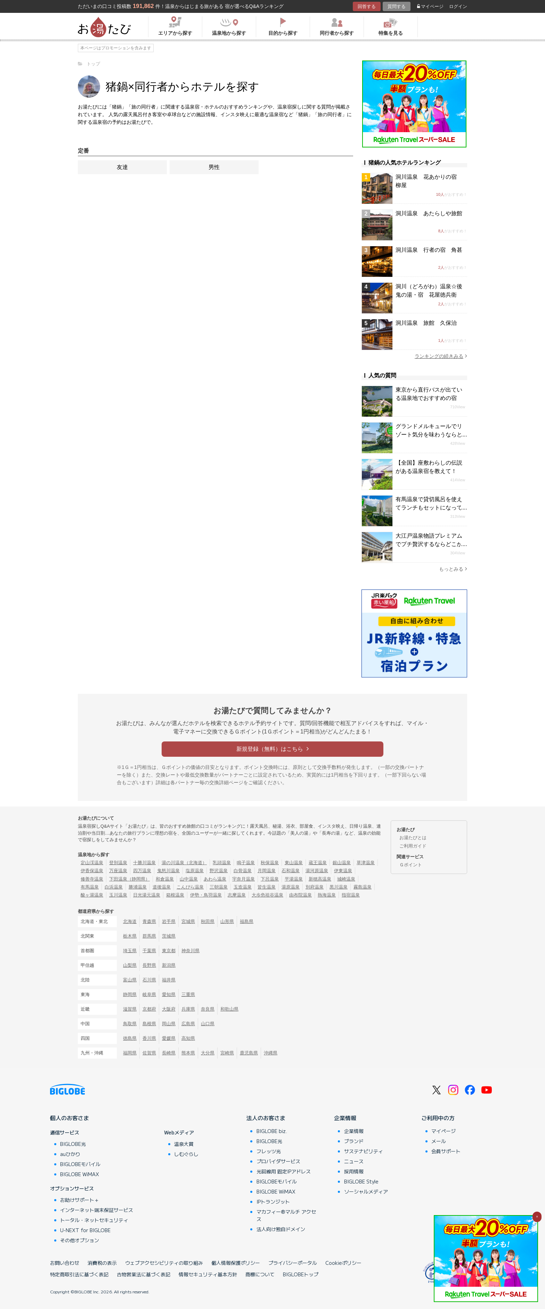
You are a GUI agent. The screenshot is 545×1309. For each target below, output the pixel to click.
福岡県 (130, 1052)
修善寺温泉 (92, 879)
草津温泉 (366, 862)
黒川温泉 (339, 887)
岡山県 (169, 1023)
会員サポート (446, 1151)
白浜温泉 (114, 887)
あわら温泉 (215, 879)
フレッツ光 (269, 1151)
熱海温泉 (327, 895)
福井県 (169, 979)
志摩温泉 (237, 895)
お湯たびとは (412, 837)
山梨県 (130, 965)
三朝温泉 (219, 887)
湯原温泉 (291, 887)
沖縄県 (270, 1052)
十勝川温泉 (144, 862)
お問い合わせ (64, 1262)
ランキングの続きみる (441, 356)
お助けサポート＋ (79, 1199)
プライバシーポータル (292, 1262)
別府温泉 (315, 887)
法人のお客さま (265, 1118)
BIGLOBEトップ (300, 1274)
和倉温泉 (165, 879)
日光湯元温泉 (146, 895)
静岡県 (130, 994)
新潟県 (169, 965)
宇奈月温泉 (243, 879)
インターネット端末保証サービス (96, 1209)
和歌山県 (229, 1009)
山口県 (207, 1023)
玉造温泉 (243, 887)
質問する (397, 6)
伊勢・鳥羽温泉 (206, 895)
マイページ (430, 6)
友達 (122, 167)
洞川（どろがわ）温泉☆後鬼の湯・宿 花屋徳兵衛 (429, 290)
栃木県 (130, 936)
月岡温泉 (267, 870)
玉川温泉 (118, 895)
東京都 (169, 950)
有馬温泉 (90, 887)
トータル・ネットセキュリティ (94, 1219)
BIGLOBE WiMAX (79, 1174)
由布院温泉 (300, 895)
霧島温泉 (362, 887)
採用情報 (354, 1171)
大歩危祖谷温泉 (267, 895)
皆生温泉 (267, 887)
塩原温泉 (195, 870)
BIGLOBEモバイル (80, 1164)
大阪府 (169, 1009)
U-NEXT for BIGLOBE (85, 1230)
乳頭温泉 (222, 862)
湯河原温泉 (317, 870)
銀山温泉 (342, 862)
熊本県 (188, 1052)
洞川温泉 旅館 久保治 (426, 323)
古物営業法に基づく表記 (143, 1274)
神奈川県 (190, 950)
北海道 (130, 921)
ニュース (354, 1161)
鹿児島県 (249, 1052)
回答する (367, 6)
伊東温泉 (343, 870)
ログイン (458, 6)
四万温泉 (142, 870)
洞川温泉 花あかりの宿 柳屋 (429, 181)
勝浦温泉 (138, 887)
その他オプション (79, 1240)
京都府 (149, 1009)
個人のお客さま (69, 1118)
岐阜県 (149, 994)
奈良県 (207, 1009)
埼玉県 (130, 950)
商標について (260, 1274)
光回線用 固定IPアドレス (284, 1171)
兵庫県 (188, 1009)
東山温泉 (294, 862)
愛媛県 (169, 1038)
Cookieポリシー (343, 1262)
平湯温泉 (294, 879)
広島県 (188, 1023)
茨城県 (169, 936)
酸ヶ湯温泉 (92, 895)
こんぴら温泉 (190, 887)
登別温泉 (118, 862)
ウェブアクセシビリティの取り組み (164, 1262)
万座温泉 (118, 870)
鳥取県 (130, 1023)
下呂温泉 (270, 879)
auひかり (70, 1153)
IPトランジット (273, 1201)
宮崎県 (227, 1052)
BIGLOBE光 (73, 1143)
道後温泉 (162, 887)
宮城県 (188, 921)
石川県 (149, 979)
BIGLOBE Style (361, 1181)
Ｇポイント (410, 864)
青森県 (149, 921)
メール (438, 1141)
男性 (214, 167)
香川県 (149, 1038)
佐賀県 (149, 1052)
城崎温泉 (346, 879)
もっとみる (453, 569)
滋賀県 (130, 1009)
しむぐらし (186, 1153)
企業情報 (345, 1118)
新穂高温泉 (320, 879)
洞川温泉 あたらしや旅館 (429, 213)
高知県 (188, 1038)
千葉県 (149, 950)
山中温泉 (189, 879)
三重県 (188, 994)
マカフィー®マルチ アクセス (286, 1215)
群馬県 (149, 936)
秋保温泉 (270, 862)
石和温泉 (291, 870)
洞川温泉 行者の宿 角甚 (429, 250)
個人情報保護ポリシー (235, 1262)
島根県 (149, 1023)
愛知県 (169, 994)
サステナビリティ (363, 1151)
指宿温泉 (351, 895)
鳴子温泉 (246, 862)
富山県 (130, 979)
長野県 (149, 965)
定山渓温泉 (92, 862)
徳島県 (130, 1038)
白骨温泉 (243, 870)
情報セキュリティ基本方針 (208, 1274)
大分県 (207, 1052)
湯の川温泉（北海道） (184, 862)
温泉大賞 (184, 1143)
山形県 (227, 921)
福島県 (246, 921)
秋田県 (207, 921)
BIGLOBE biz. (272, 1130)
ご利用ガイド (412, 846)
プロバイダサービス (278, 1161)
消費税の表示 (102, 1262)
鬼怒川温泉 (168, 870)
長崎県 (169, 1052)
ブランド (354, 1141)
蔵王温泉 (318, 862)
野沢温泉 (219, 870)
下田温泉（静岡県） (129, 879)
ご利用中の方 (438, 1118)
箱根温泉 (175, 895)
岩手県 (169, 921)
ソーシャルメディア (366, 1191)
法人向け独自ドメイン (281, 1229)
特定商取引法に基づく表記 (79, 1274)
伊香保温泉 (92, 870)
